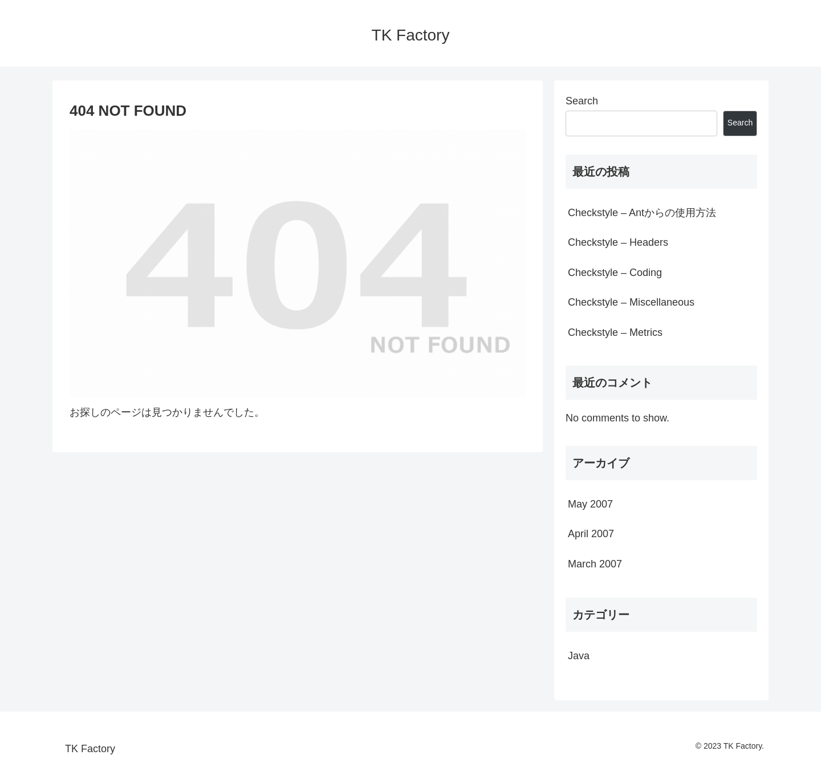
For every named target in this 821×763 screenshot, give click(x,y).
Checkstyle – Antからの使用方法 (642, 212)
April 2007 (591, 533)
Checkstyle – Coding (615, 272)
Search (582, 101)
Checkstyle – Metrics (615, 332)
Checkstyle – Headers (618, 242)
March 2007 (595, 564)
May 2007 (590, 504)
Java (579, 655)
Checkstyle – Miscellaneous (631, 302)
